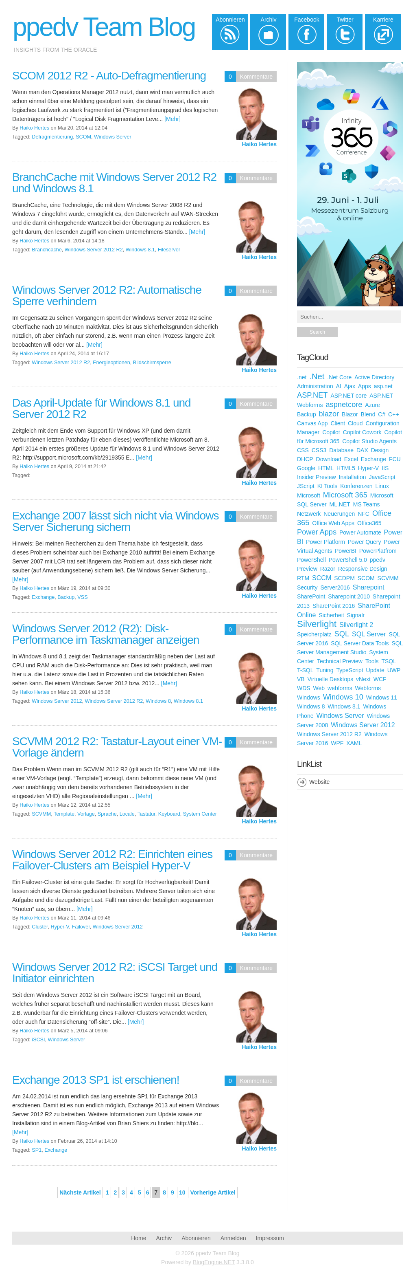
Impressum (270, 1238)
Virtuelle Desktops (331, 679)
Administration (315, 386)
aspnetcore (343, 404)
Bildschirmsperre (152, 362)
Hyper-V (60, 927)
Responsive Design (362, 568)
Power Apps (316, 532)
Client (337, 423)
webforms (340, 688)
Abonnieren (196, 1238)
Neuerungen (339, 513)
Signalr (356, 615)
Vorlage (86, 814)
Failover (81, 927)
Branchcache (47, 250)
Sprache (107, 814)
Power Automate (360, 532)
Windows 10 (343, 697)
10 (182, 1192)
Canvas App (312, 423)
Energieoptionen (111, 362)
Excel (351, 459)
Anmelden (233, 1238)
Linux (382, 486)
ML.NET (340, 504)
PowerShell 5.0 (348, 560)
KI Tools (327, 486)
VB (301, 679)
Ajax (349, 386)
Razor (327, 568)
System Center (200, 814)
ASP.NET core (348, 395)
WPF (337, 743)
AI (338, 386)
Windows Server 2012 (57, 701)
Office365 (369, 523)
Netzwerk (309, 513)
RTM (303, 578)
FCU (395, 459)
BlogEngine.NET (214, 1262)
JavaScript (382, 477)
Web (319, 688)
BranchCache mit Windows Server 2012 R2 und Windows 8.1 (114, 183)
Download (328, 459)
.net (301, 377)
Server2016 (334, 587)
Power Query (364, 542)
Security (307, 587)
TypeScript (349, 670)
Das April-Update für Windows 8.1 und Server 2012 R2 (101, 408)
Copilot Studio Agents (369, 441)
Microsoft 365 (345, 495)
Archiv (164, 1238)
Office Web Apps (333, 523)
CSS (303, 450)
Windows (308, 697)
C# (381, 414)
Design (380, 450)
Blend (368, 414)
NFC (363, 513)
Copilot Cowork (362, 432)
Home (138, 1238)
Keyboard (169, 814)
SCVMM (41, 814)
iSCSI (38, 1040)
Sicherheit (331, 615)
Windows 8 (158, 701)
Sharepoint (368, 587)
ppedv (377, 560)
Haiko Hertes (259, 144)
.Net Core (339, 377)
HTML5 (345, 468)
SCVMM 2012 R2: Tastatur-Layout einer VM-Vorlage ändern (117, 747)
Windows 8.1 (140, 250)
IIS (385, 468)
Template (64, 814)
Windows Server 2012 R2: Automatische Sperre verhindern (106, 296)
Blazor (350, 414)
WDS (303, 688)
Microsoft (308, 495)
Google (306, 468)
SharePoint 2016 (333, 606)
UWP (394, 670)
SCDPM (344, 578)
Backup (65, 597)
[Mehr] (172, 119)
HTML (326, 468)
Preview (307, 568)
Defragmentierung (52, 137)
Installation (352, 477)
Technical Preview (340, 661)
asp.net (383, 386)
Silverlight (316, 624)
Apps (364, 386)
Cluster (40, 927)
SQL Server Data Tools (360, 643)
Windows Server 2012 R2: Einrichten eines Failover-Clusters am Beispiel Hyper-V (112, 860)
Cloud (355, 423)
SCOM (83, 137)
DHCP (305, 459)
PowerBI (345, 551)
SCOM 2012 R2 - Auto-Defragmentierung (109, 75)
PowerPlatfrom (378, 551)
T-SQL (305, 670)
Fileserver (169, 250)
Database (341, 450)
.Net (316, 376)
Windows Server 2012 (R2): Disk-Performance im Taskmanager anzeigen (105, 634)
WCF (380, 679)
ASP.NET (312, 395)
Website (319, 782)
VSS (82, 597)
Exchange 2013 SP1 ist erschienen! (95, 1080)
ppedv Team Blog (104, 27)
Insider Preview (316, 477)
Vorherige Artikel (212, 1192)
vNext (363, 679)
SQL (341, 634)
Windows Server (112, 137)
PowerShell (311, 560)
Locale (127, 814)
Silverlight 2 (356, 624)
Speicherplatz (314, 634)
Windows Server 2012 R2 (94, 250)
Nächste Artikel (79, 1192)
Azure (372, 405)
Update (375, 670)
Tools (372, 661)
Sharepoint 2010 (349, 596)
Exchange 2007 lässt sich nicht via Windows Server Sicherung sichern (115, 521)
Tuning (324, 670)
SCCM (321, 577)
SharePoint (311, 596)
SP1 (37, 1150)
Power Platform (325, 542)
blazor (329, 414)
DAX (362, 450)
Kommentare (256, 76)
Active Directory (374, 377)
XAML (354, 743)
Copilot (331, 432)
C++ (393, 414)
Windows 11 (381, 697)
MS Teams (366, 504)
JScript (306, 486)
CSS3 (319, 450)
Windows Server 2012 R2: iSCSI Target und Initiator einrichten (114, 973)
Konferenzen (356, 486)
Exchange (43, 597)
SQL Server (369, 634)
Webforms (368, 688)
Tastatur (146, 814)
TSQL (388, 661)
